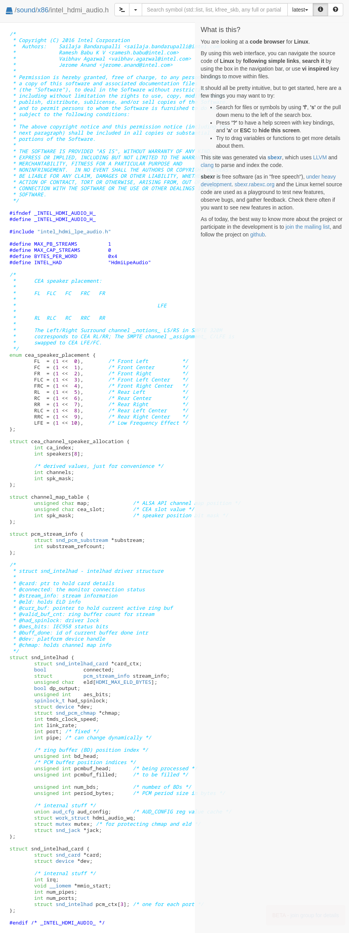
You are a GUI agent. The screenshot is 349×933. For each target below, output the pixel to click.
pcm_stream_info (81, 675)
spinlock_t (49, 700)
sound (26, 10)
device (54, 706)
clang (207, 165)
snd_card (57, 854)
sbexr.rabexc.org (255, 184)
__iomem (60, 885)
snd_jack (57, 830)
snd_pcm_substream (71, 540)
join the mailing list (307, 227)
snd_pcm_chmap (65, 712)
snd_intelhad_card (71, 663)
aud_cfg (54, 811)
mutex (52, 823)
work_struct (61, 817)
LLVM (320, 157)
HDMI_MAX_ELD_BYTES (123, 681)
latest (300, 10)
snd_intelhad (63, 904)
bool (40, 669)
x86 (43, 10)
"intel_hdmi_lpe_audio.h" (74, 231)
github (257, 234)
